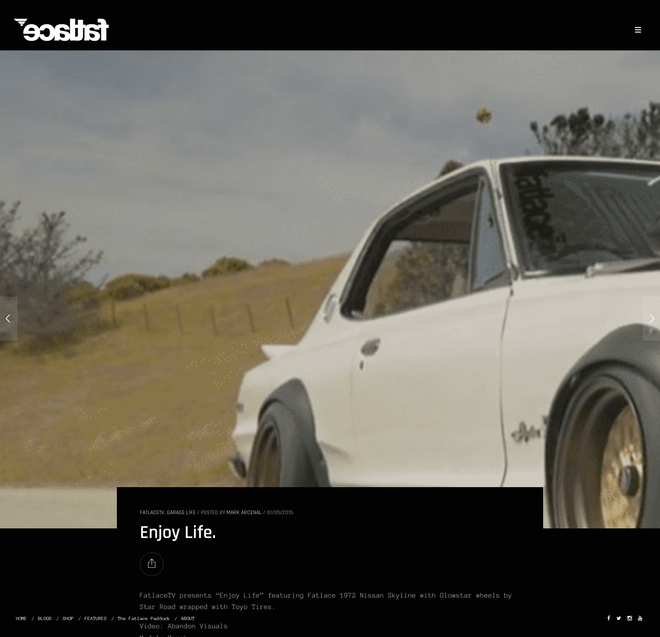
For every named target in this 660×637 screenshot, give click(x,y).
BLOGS (45, 618)
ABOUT (188, 618)
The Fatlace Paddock (144, 618)
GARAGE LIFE (181, 512)
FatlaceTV (152, 512)
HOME (21, 618)
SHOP (68, 618)
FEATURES (96, 618)
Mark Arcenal (244, 512)
